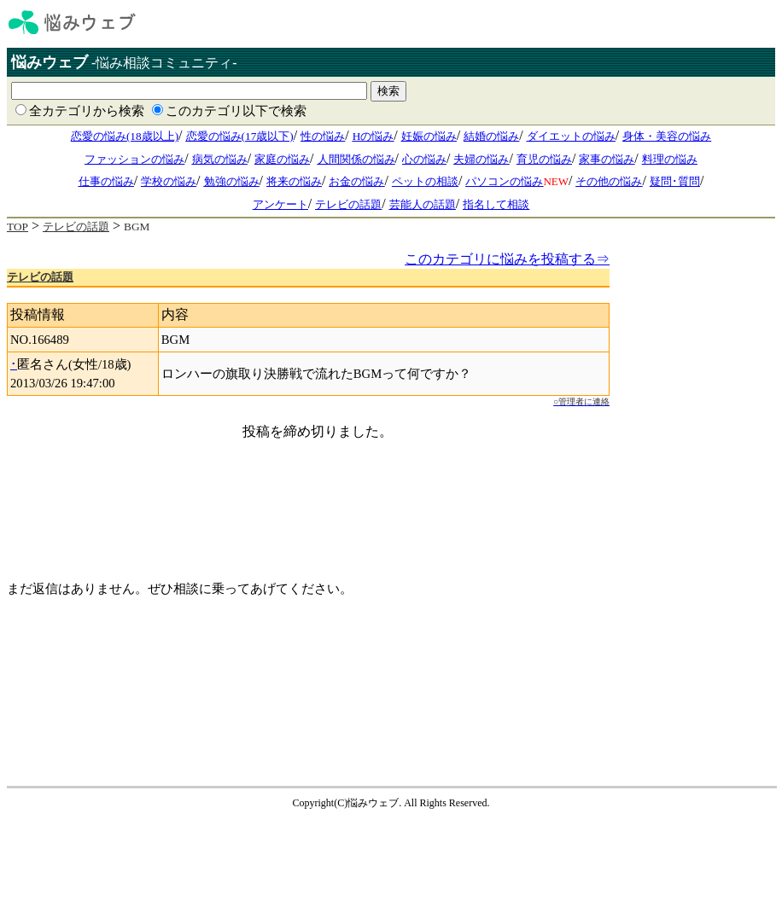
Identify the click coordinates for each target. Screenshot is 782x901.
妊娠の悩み (429, 136)
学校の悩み (168, 181)
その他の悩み (608, 181)
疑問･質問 (675, 181)
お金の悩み (356, 181)
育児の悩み (544, 159)
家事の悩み (606, 159)
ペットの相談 (425, 181)
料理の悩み (669, 159)
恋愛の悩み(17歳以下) (240, 136)
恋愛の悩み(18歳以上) (124, 136)
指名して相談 (496, 204)
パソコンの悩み (504, 181)
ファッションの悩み (134, 159)
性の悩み (323, 136)
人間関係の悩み (356, 159)
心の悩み (424, 159)
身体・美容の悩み (666, 136)
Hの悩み (373, 136)
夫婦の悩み (481, 159)
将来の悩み (294, 181)
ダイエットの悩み (571, 136)
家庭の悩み (282, 159)
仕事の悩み (106, 181)
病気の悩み (220, 159)
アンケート (280, 204)
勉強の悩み (232, 181)
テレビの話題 (348, 204)
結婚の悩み (491, 136)
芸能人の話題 (422, 204)
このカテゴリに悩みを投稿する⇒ (507, 259)
